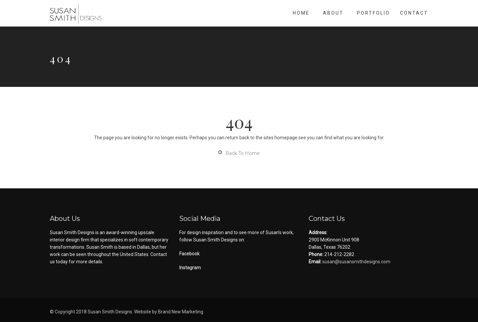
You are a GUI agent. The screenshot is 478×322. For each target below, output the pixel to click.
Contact (414, 13)
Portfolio (373, 13)
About (333, 13)
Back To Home (239, 153)
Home (301, 13)
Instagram (190, 267)
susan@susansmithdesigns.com (355, 261)
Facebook (189, 253)
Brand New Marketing (180, 311)
